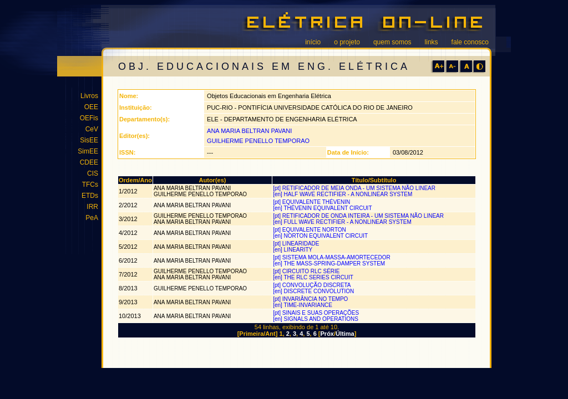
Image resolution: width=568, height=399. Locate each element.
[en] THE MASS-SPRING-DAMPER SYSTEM (330, 263)
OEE (91, 107)
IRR (92, 207)
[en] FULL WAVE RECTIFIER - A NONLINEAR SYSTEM (343, 222)
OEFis (89, 118)
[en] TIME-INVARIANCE (303, 305)
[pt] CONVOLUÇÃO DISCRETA (312, 285)
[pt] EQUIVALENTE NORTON (310, 230)
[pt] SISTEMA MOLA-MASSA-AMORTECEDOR (332, 257)
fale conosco (470, 42)
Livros (89, 96)
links (431, 42)
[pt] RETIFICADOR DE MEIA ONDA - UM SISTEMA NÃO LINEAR (355, 188)
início (313, 42)
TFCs (90, 184)
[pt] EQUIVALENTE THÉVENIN (312, 202)
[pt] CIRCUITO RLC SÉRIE (307, 271)
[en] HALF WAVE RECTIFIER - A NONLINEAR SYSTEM (343, 194)
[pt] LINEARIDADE (297, 244)
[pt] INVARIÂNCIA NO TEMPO (311, 299)
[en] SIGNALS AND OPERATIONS (316, 319)
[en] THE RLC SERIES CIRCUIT (313, 277)
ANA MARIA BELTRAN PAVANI (249, 130)
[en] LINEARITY (293, 250)
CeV (91, 129)
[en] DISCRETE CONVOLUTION (314, 291)
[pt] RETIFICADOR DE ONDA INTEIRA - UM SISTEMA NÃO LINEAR (359, 216)
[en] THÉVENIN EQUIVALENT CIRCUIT (323, 208)
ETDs (90, 196)
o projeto (347, 42)
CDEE (89, 162)
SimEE (88, 151)
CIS (92, 173)
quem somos (392, 42)
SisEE (89, 140)
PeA (91, 218)
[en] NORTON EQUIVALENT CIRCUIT (321, 236)
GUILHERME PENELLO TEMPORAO (258, 140)
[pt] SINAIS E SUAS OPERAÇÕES (317, 313)
